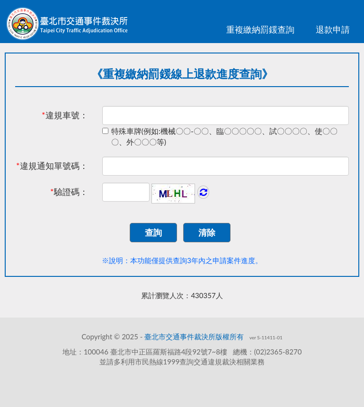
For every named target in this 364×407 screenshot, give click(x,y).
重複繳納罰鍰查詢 (260, 29)
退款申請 (333, 29)
